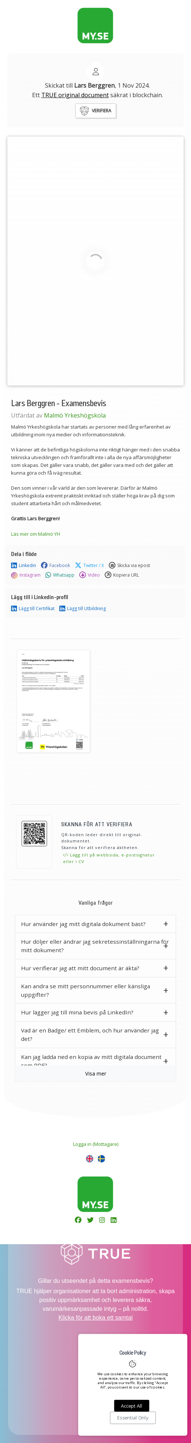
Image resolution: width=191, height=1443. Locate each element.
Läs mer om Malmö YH (35, 534)
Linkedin (23, 565)
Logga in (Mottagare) (95, 1144)
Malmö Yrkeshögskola (75, 415)
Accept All (131, 1405)
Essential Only (132, 1418)
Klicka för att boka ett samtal (96, 1317)
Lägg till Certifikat (33, 608)
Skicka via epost (129, 565)
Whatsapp (59, 575)
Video (89, 575)
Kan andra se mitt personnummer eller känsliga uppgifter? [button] (85, 990)
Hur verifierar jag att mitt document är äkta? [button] (80, 968)
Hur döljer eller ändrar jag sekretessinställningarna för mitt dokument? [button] (95, 946)
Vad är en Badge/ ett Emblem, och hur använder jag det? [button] (90, 1034)
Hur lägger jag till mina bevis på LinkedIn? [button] (77, 1012)
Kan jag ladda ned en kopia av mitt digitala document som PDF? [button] (91, 1061)
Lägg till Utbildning (82, 608)
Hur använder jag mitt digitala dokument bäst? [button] (83, 924)
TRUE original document (75, 95)
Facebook (55, 565)
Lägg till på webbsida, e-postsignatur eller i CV (109, 858)
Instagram (26, 575)
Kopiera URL (122, 575)
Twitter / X (89, 565)
